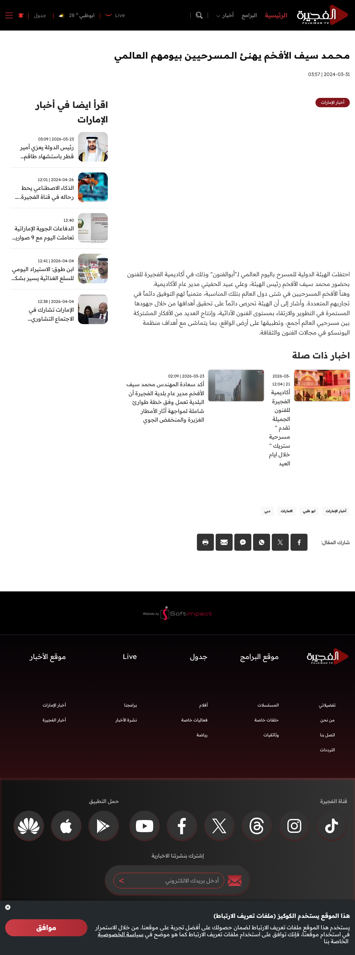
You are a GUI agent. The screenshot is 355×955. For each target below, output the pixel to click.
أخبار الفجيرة (54, 724)
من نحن (327, 724)
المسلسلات (268, 709)
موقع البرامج (259, 660)
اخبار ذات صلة (320, 355)
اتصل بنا (327, 739)
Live (130, 660)
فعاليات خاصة (194, 724)
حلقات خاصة (266, 724)
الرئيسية (276, 15)
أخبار (228, 15)
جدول (40, 15)
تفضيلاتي (327, 709)
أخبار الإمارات (54, 709)
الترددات (327, 754)
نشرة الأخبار (126, 724)
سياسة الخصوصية (121, 934)
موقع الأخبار (48, 660)
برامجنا (130, 709)
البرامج (249, 15)
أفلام (203, 709)
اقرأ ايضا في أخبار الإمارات (70, 112)
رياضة (202, 739)
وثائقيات (271, 739)
